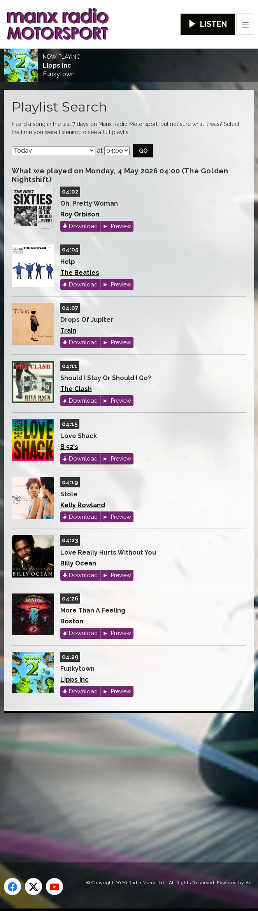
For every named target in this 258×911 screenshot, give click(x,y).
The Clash (76, 389)
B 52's (69, 446)
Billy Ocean (78, 563)
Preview (120, 226)
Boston (71, 621)
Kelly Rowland (82, 505)
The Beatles (79, 272)
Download (83, 226)
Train (68, 330)
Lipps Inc (57, 65)
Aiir (249, 882)
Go (143, 151)
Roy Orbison (79, 214)
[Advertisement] (131, 775)
